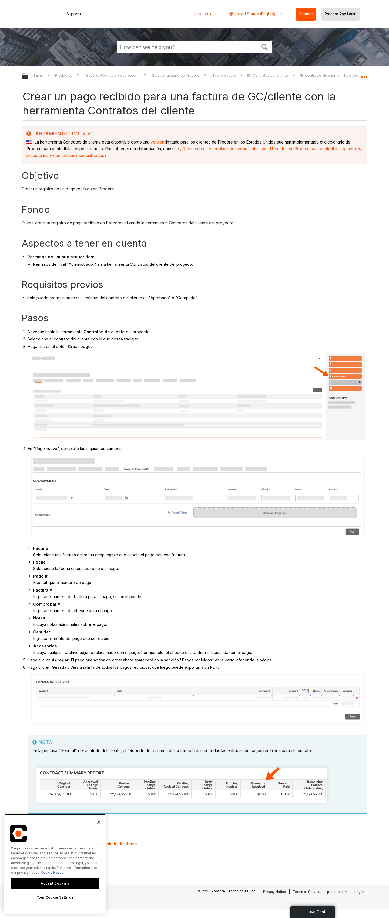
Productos (64, 75)
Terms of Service (306, 892)
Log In (359, 892)
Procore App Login (340, 14)
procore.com (206, 14)
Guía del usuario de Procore (176, 75)
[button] (264, 46)
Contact (306, 14)
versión (157, 142)
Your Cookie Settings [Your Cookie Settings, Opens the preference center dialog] (55, 897)
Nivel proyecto (224, 75)
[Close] (99, 822)
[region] (55, 864)
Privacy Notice (274, 892)
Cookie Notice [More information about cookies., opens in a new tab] (52, 873)
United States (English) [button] (254, 14)
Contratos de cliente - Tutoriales (330, 75)
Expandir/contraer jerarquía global (28, 76)
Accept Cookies (55, 883)
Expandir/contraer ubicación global (364, 75)
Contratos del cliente (268, 75)
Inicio (39, 75)
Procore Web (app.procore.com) (112, 75)
